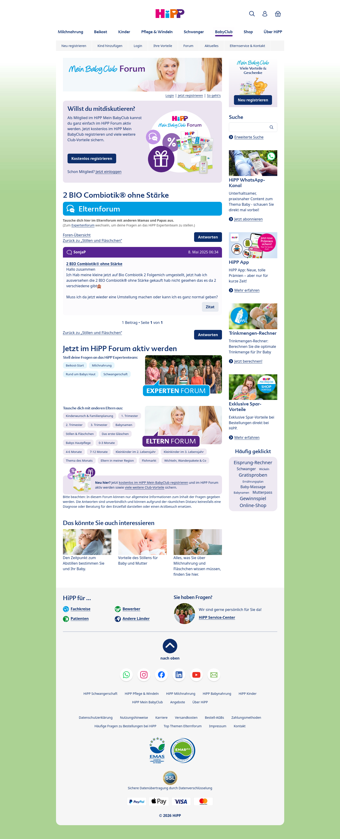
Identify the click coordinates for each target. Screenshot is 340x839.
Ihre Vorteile (163, 46)
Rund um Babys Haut (80, 374)
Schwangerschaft (115, 374)
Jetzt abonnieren (248, 219)
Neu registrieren (74, 46)
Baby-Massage (253, 486)
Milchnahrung (102, 365)
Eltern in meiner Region (117, 460)
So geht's (214, 95)
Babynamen (123, 425)
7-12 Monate (99, 452)
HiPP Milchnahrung (180, 693)
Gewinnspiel (253, 498)
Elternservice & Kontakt (247, 46)
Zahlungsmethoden (246, 717)
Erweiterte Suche (249, 137)
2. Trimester (74, 425)
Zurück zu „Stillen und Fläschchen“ (92, 240)
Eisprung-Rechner (253, 462)
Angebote (177, 702)
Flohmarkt (149, 460)
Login (138, 46)
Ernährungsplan (252, 482)
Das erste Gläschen (115, 434)
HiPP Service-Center (217, 617)
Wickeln (264, 469)
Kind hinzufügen (110, 46)
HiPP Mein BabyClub (147, 702)
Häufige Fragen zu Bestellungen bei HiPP (125, 726)
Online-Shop (252, 505)
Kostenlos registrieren (91, 158)
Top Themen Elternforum (183, 726)
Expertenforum (83, 225)
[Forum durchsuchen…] (253, 127)
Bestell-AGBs (214, 717)
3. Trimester (99, 425)
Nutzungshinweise (134, 717)
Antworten (208, 237)
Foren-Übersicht (77, 235)
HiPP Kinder (248, 693)
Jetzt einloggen (108, 171)
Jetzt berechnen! (248, 361)
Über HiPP (200, 702)
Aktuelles (212, 46)
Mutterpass (262, 492)
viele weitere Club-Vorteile (144, 487)
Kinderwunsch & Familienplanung (89, 416)
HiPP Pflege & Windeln (142, 693)
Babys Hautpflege (78, 443)
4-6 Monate (74, 452)
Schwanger (246, 468)
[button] (252, 13)
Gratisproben (253, 475)
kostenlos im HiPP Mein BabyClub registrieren (153, 482)
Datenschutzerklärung (95, 717)
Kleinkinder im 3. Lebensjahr (184, 452)
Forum (188, 46)
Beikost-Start (75, 365)
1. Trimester (129, 416)
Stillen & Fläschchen (80, 434)
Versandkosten (186, 717)
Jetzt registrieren (190, 95)
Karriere (161, 717)
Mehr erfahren (247, 290)
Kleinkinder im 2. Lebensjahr (136, 452)
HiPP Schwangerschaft (100, 693)
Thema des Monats (79, 460)
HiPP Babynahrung (217, 693)
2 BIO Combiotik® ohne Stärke (94, 263)
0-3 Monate (107, 443)
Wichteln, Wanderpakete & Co (185, 460)
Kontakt (239, 726)
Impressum (217, 726)
